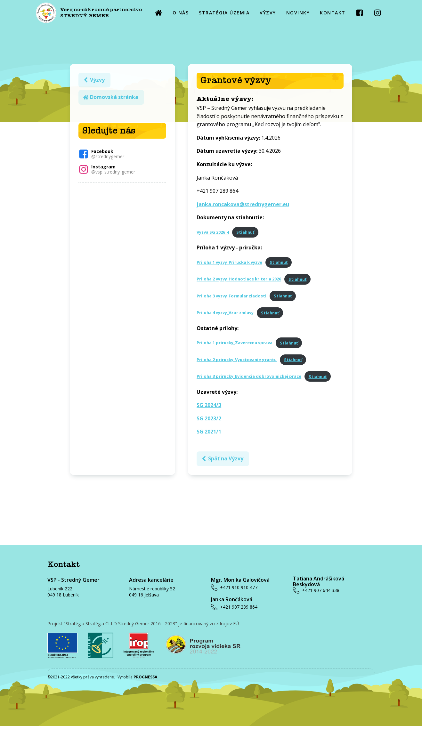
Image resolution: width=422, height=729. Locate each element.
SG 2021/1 (210, 433)
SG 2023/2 (210, 419)
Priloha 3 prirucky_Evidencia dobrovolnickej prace (250, 378)
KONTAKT (332, 13)
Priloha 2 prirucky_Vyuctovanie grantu (238, 361)
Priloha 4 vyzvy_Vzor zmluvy (226, 314)
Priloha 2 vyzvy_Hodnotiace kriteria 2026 (240, 280)
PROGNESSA (145, 680)
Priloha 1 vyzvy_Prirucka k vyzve (231, 264)
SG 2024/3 (210, 406)
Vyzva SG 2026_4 (214, 234)
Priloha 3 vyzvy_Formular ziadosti (233, 297)
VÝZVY (268, 13)
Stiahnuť (247, 234)
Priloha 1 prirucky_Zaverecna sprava (236, 344)
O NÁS (181, 13)
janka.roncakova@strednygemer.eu (244, 205)
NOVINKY (298, 13)
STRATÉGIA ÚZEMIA (224, 13)
